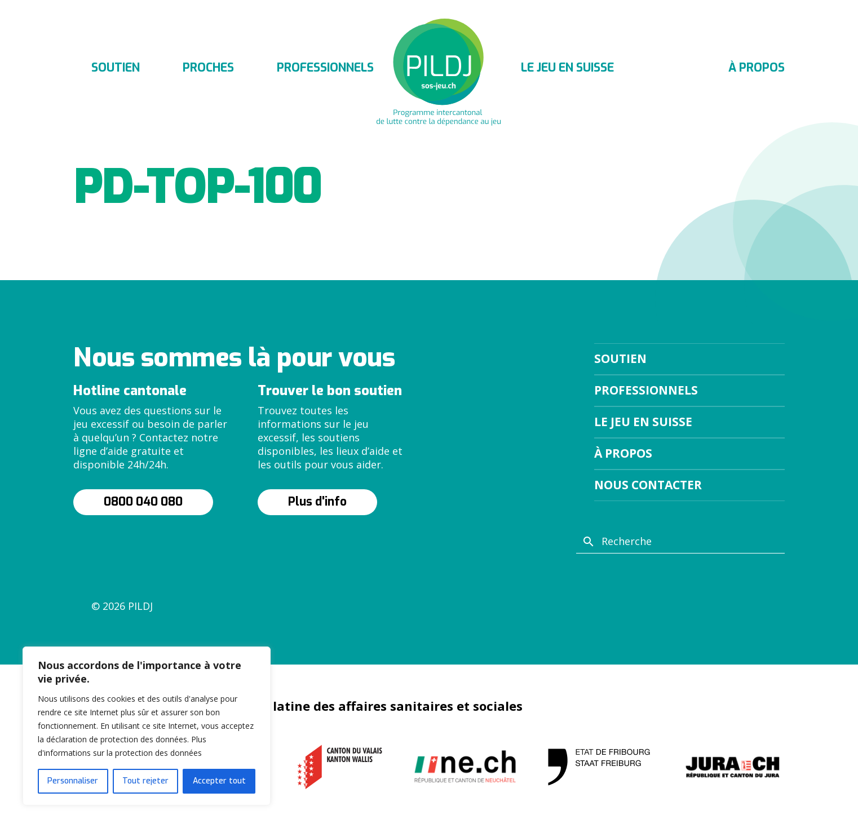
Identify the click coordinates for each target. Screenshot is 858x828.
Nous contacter (648, 485)
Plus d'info (317, 502)
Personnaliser (72, 781)
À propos (756, 68)
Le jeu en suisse (567, 68)
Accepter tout (219, 781)
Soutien (115, 68)
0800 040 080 (143, 502)
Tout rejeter (145, 781)
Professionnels (325, 68)
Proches (208, 68)
